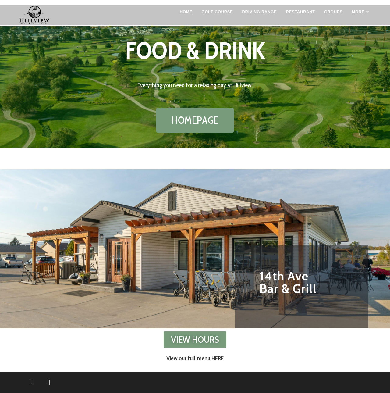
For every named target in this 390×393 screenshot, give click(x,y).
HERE (217, 358)
